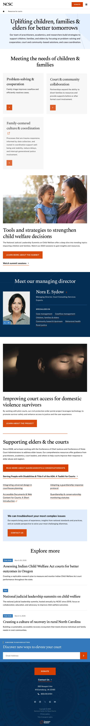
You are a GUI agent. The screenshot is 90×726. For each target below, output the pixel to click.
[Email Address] (45, 655)
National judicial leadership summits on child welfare (41, 596)
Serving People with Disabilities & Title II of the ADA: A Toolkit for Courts (39, 476)
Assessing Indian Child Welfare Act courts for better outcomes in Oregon (41, 569)
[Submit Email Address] (83, 655)
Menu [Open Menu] (86, 4)
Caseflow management (65, 315)
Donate (77, 4)
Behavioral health (73, 323)
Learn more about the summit (22, 256)
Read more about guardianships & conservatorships (35, 468)
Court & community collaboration (64, 84)
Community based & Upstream (49, 323)
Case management (44, 315)
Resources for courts (15, 11)
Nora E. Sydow (50, 293)
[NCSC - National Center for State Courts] (8, 4)
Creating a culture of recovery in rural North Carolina (41, 622)
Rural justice (41, 327)
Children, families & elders (47, 319)
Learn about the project (20, 425)
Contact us (17, 534)
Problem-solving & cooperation (20, 84)
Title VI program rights (45, 717)
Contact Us (43, 679)
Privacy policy (45, 714)
